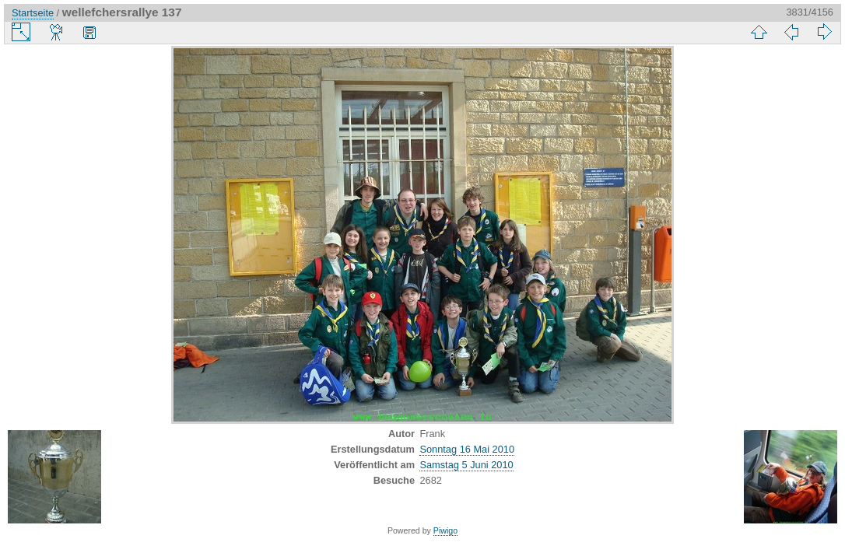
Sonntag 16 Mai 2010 (466, 449)
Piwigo (445, 530)
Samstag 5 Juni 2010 (466, 465)
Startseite (33, 13)
